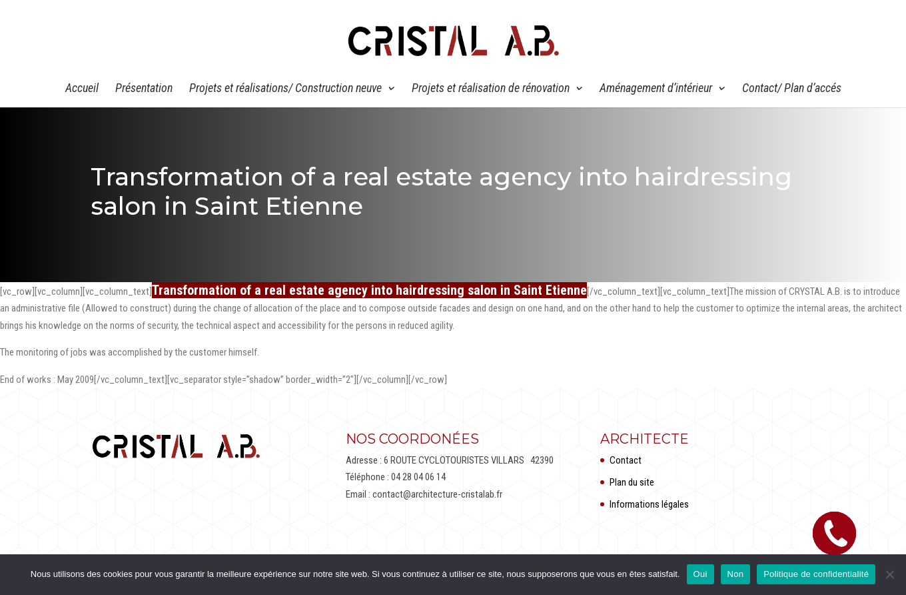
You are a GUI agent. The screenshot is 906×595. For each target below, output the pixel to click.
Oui (700, 574)
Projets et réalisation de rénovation (491, 89)
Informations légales (649, 504)
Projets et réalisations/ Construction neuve (285, 89)
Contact (626, 460)
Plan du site (632, 482)
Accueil (82, 89)
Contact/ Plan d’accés (791, 89)
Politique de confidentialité (816, 574)
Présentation (144, 89)
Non (735, 574)
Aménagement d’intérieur (656, 89)
